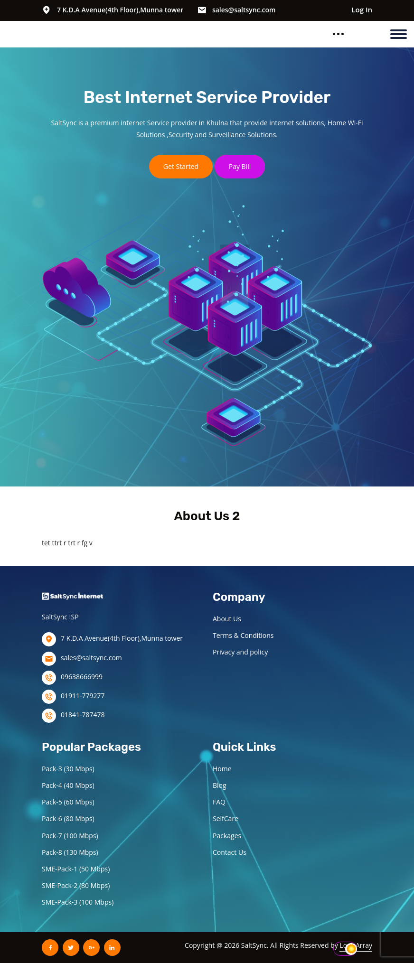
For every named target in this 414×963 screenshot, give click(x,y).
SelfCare (225, 818)
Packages (227, 835)
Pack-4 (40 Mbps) (68, 785)
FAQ (219, 801)
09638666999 (82, 676)
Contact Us (229, 852)
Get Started (180, 166)
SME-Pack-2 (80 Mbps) (76, 885)
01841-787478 (83, 714)
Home (222, 768)
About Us (227, 618)
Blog (219, 785)
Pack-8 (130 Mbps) (70, 852)
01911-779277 (83, 695)
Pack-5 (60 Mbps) (68, 801)
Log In (361, 9)
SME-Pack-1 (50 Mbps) (76, 868)
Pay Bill (240, 166)
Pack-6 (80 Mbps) (68, 818)
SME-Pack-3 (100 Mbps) (77, 902)
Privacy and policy (240, 651)
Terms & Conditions (243, 635)
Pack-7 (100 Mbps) (70, 835)
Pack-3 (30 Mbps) (68, 768)
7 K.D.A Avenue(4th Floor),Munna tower (120, 9)
